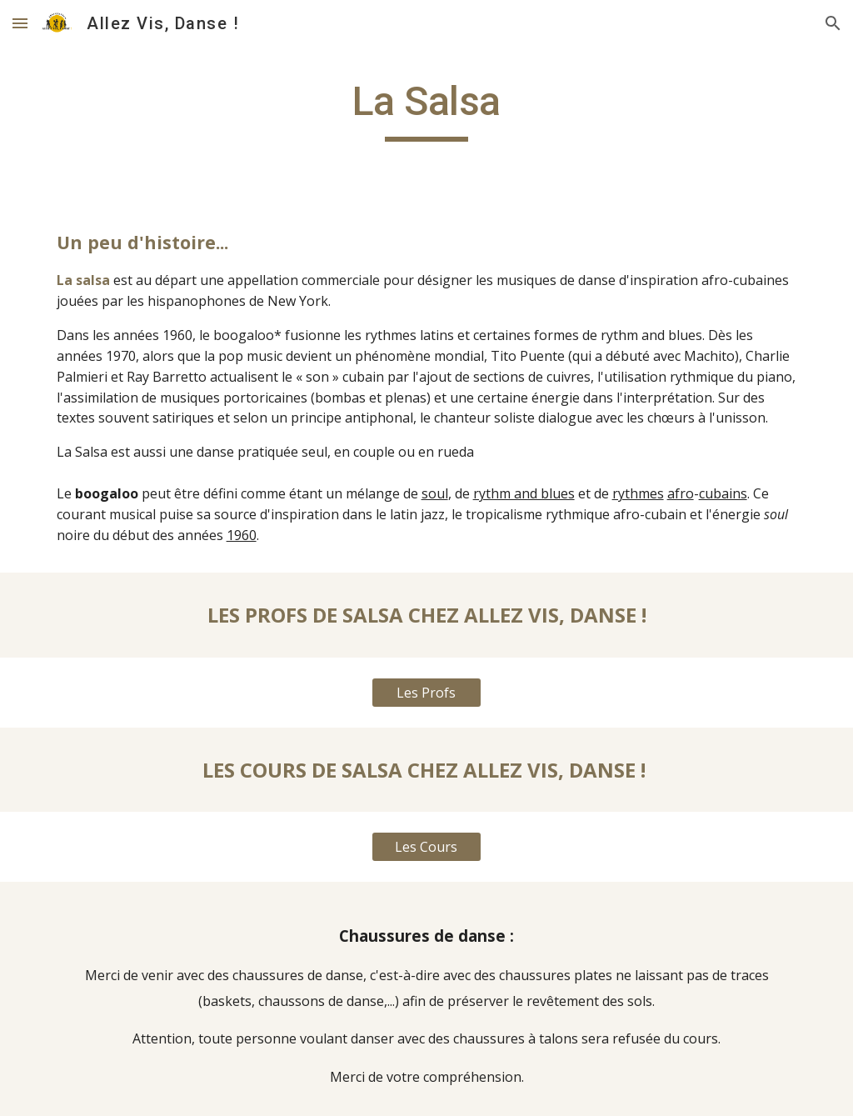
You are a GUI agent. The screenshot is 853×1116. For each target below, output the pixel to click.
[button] (20, 23)
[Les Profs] (426, 692)
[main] (426, 109)
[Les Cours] (426, 846)
